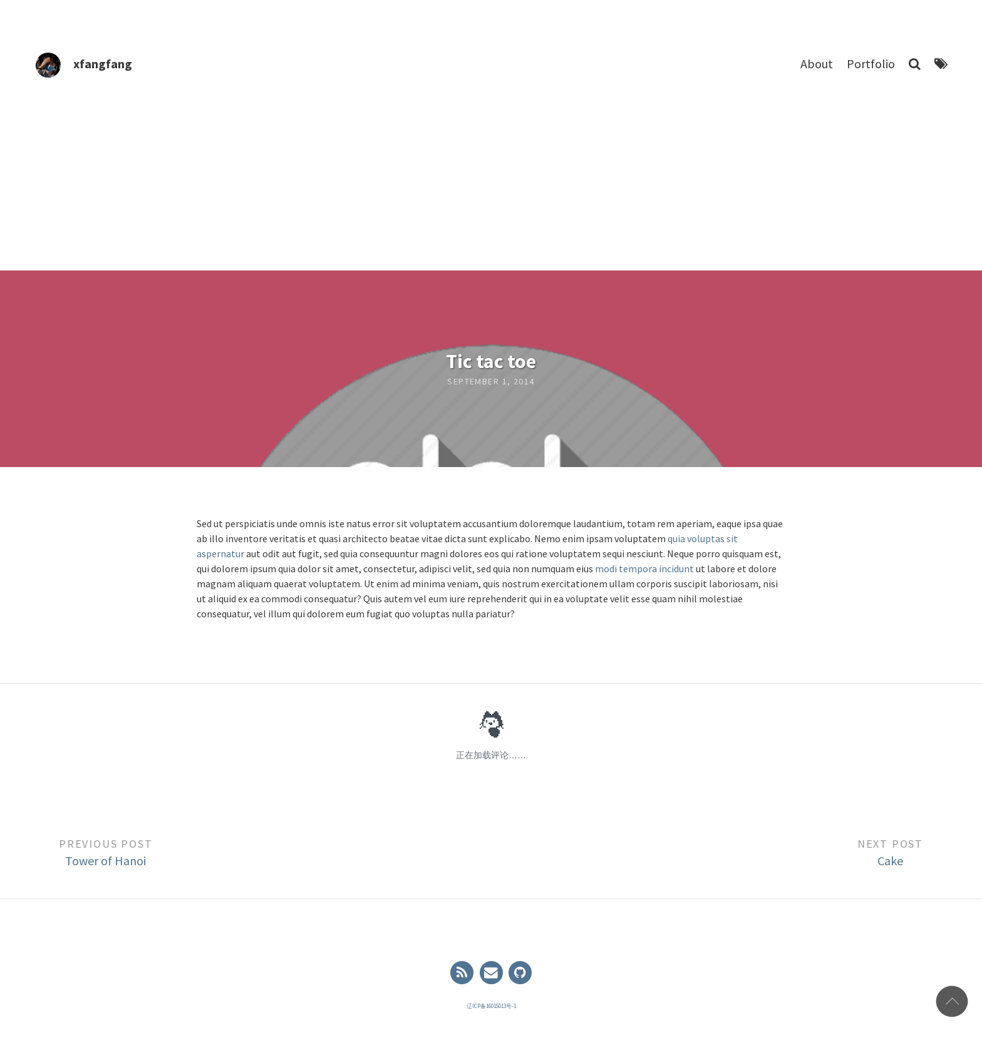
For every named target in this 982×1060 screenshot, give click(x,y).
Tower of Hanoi (105, 860)
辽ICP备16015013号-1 (491, 1005)
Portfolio (871, 63)
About (816, 63)
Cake (890, 860)
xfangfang (102, 63)
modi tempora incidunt (644, 568)
